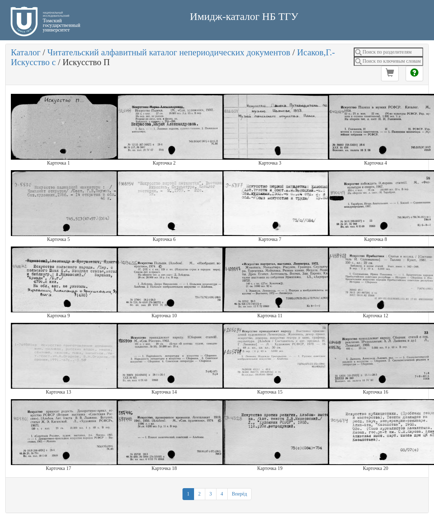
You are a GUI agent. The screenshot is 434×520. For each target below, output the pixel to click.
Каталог (26, 52)
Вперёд (239, 494)
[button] (390, 73)
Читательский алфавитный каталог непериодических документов (168, 52)
